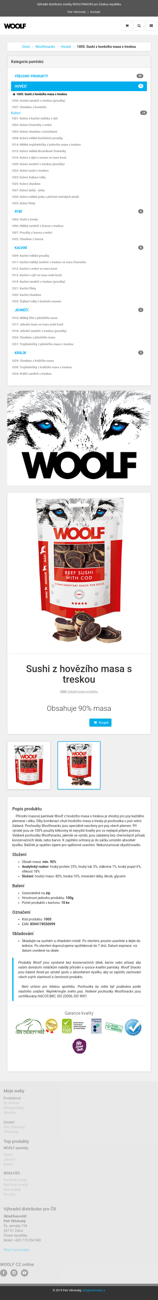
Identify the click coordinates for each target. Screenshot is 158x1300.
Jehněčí (79, 310)
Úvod (26, 47)
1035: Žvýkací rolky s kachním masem (36, 301)
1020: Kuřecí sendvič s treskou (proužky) (38, 164)
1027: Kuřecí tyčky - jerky (28, 190)
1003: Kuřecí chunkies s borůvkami (34, 131)
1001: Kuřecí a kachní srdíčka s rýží (35, 118)
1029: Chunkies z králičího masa (33, 360)
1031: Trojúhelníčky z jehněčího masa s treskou (42, 344)
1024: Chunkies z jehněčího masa (33, 337)
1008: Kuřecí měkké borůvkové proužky (37, 138)
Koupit (101, 723)
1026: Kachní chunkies (26, 295)
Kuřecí (15, 113)
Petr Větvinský (76, 12)
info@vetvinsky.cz (93, 1290)
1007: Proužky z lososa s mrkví (32, 232)
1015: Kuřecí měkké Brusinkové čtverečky (39, 151)
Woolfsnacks (45, 47)
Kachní (79, 247)
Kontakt (95, 12)
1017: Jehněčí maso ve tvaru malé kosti (37, 324)
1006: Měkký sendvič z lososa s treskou (37, 226)
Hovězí (66, 47)
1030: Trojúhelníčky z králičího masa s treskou (42, 367)
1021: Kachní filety (24, 288)
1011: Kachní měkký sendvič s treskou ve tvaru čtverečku (49, 262)
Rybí (79, 211)
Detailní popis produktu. (79, 691)
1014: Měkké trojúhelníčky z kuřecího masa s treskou (46, 144)
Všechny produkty (79, 76)
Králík (79, 352)
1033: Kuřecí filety (23, 203)
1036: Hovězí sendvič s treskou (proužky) (38, 100)
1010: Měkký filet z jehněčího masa (35, 318)
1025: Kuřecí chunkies (26, 184)
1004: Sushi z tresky (25, 219)
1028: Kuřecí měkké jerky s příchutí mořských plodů (45, 197)
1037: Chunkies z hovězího (29, 107)
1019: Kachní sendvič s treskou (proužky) (38, 281)
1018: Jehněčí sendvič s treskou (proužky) (39, 331)
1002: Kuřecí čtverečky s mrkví (32, 125)
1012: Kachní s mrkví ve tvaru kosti (34, 268)
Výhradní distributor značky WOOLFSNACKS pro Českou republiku (79, 4)
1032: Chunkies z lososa (27, 239)
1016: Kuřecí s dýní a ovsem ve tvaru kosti (39, 157)
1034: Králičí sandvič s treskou (32, 373)
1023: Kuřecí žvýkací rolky (29, 177)
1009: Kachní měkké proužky (30, 255)
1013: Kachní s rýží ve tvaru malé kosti (37, 275)
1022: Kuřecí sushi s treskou (30, 170)
